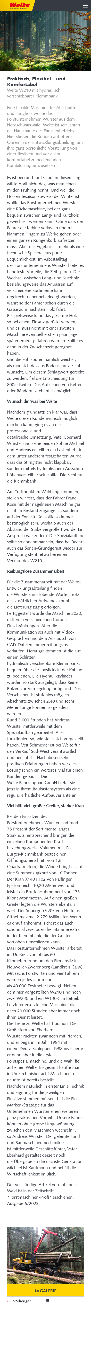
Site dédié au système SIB (28, 1319)
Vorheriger (21, 1301)
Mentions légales (21, 1332)
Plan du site (16, 1326)
